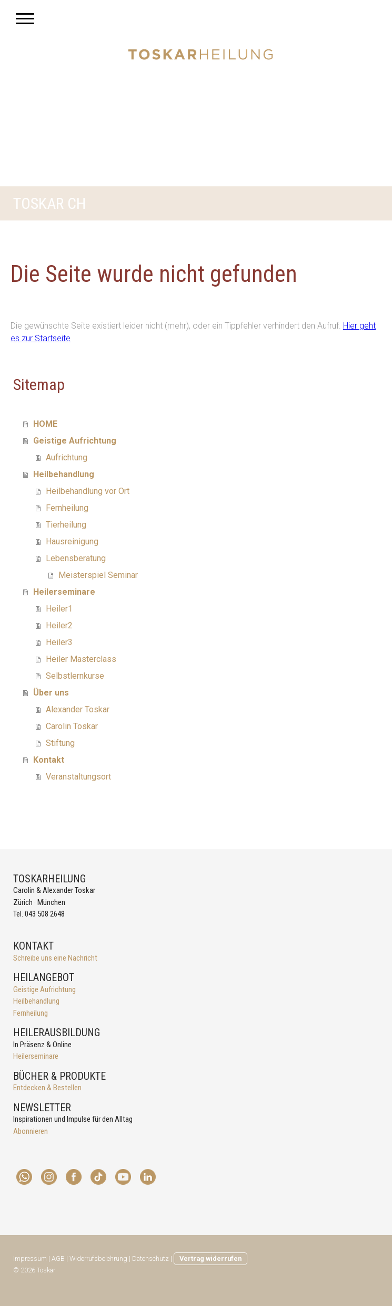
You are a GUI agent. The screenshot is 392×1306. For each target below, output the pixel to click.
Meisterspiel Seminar (98, 575)
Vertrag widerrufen (210, 1258)
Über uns (51, 693)
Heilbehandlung (63, 474)
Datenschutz (150, 1258)
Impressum (30, 1258)
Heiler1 (59, 609)
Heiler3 (59, 642)
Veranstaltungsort (78, 777)
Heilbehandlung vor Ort (87, 491)
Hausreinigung (72, 541)
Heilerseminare (64, 592)
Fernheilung (67, 508)
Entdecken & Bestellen (47, 1087)
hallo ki (23, 926)
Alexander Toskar (77, 709)
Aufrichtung (66, 457)
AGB (58, 1258)
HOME (45, 424)
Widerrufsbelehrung (98, 1258)
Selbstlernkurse (75, 676)
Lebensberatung (76, 558)
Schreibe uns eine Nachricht (55, 958)
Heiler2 (59, 625)
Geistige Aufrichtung (74, 441)
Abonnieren (30, 1131)
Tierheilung (66, 525)
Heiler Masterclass (81, 659)
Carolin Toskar (72, 726)
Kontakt (48, 760)
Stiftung (60, 743)
